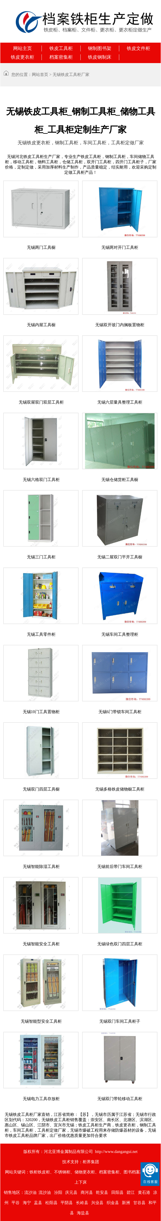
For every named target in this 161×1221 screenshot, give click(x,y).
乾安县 (102, 1192)
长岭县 (82, 1203)
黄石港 (144, 1192)
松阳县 (51, 1203)
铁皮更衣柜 (22, 57)
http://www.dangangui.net (116, 1151)
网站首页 (40, 74)
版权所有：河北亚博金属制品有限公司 (58, 1151)
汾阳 (58, 1192)
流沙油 (30, 1192)
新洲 (126, 1203)
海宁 (27, 1203)
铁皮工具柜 (61, 48)
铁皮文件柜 (138, 48)
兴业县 (97, 1203)
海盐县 (83, 1213)
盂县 (38, 1203)
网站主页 (22, 48)
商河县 (87, 1192)
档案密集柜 (61, 57)
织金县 (113, 1203)
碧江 (131, 1192)
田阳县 (117, 1192)
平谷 (15, 1203)
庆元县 (71, 1192)
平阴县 (66, 1203)
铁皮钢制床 (99, 57)
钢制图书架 (99, 48)
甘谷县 (139, 1203)
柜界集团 (91, 1162)
